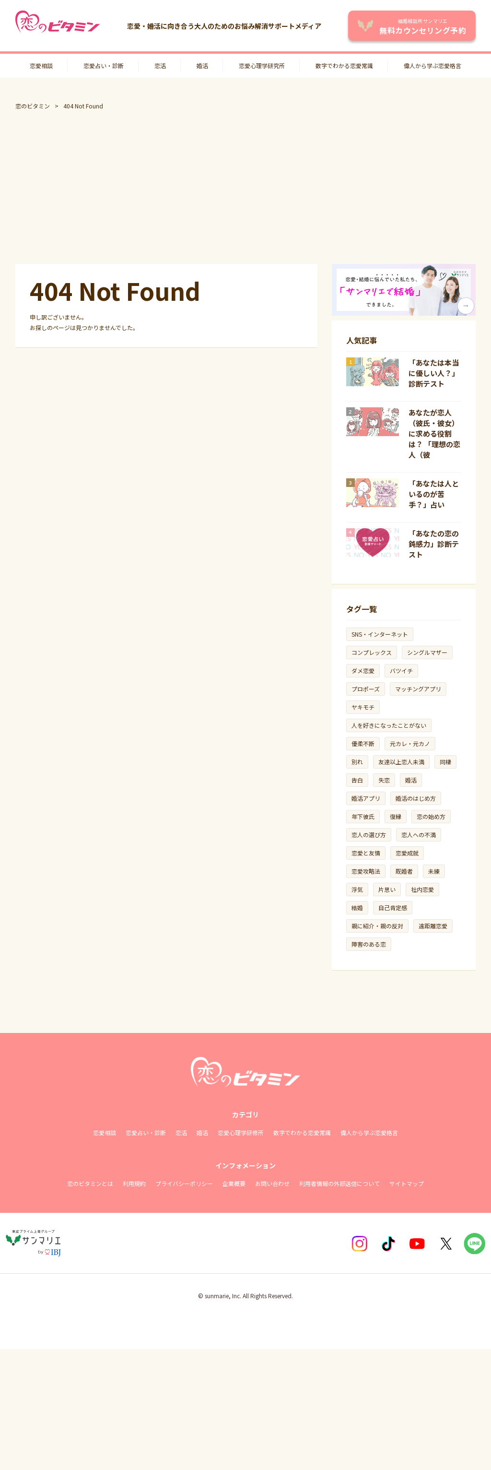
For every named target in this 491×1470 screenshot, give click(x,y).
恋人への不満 (418, 834)
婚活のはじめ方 (416, 798)
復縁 (395, 816)
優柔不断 (362, 743)
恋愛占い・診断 (103, 65)
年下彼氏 (362, 816)
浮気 (357, 889)
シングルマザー (427, 652)
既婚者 (404, 871)
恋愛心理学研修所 (241, 1132)
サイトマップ (406, 1183)
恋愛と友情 (365, 853)
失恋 (384, 780)
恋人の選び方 (368, 834)
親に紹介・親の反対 (377, 926)
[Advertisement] (245, 187)
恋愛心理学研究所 (262, 65)
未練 (434, 871)
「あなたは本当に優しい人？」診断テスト (434, 373)
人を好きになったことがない (388, 725)
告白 (357, 780)
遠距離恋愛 (433, 926)
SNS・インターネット (379, 634)
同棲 (445, 762)
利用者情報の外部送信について (339, 1183)
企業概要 (234, 1183)
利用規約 (134, 1183)
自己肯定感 (392, 907)
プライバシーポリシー (184, 1183)
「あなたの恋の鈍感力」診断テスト (434, 543)
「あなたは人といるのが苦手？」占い (434, 494)
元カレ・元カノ (410, 743)
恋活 (160, 65)
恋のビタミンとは (90, 1183)
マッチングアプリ (418, 689)
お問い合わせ (272, 1183)
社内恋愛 (422, 889)
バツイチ (401, 670)
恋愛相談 (41, 65)
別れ (357, 762)
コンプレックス (371, 652)
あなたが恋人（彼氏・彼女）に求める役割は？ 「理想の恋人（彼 (434, 433)
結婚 (357, 907)
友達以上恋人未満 (401, 762)
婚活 (202, 65)
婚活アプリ (365, 798)
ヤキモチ (362, 707)
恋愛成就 (407, 853)
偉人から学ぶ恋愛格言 (432, 65)
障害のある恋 (368, 944)
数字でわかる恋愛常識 (344, 65)
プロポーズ (365, 689)
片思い (387, 889)
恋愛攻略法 (365, 871)
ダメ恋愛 (362, 670)
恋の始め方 (431, 816)
